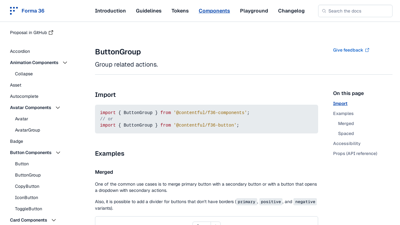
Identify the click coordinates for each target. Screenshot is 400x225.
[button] (44, 62)
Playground (254, 11)
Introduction (110, 11)
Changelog (291, 11)
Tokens (180, 11)
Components (214, 11)
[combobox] (355, 11)
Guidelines (149, 11)
